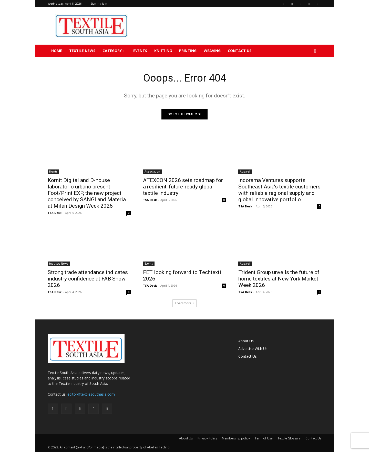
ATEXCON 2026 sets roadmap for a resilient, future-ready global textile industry (183, 186)
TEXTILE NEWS (82, 50)
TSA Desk (54, 213)
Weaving (212, 50)
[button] (315, 51)
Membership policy (236, 438)
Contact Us (239, 50)
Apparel (245, 171)
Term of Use (264, 438)
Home (56, 50)
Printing (188, 50)
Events (140, 50)
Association (152, 171)
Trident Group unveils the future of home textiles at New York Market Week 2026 (279, 278)
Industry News (58, 263)
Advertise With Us (253, 348)
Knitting (163, 50)
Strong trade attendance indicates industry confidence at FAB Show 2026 (88, 278)
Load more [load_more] (184, 303)
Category (113, 50)
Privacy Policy (207, 438)
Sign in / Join (98, 3)
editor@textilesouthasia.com (91, 394)
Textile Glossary (289, 438)
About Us (246, 340)
